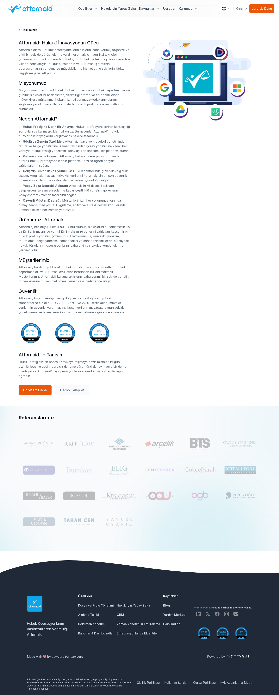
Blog (166, 605)
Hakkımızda (171, 624)
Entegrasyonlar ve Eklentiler (137, 633)
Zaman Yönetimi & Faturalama (138, 624)
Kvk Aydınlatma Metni (236, 683)
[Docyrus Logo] (238, 656)
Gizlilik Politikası (148, 683)
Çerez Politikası (204, 683)
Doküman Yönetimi (91, 624)
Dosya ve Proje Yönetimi (96, 605)
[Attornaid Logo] (29, 8)
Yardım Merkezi (174, 615)
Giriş (242, 9)
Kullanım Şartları (176, 683)
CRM (120, 615)
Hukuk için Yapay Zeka (118, 8)
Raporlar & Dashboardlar (96, 633)
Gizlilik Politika (203, 607)
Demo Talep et (72, 390)
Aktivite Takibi (88, 615)
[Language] (225, 8)
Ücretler (169, 8)
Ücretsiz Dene (261, 8)
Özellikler (85, 596)
